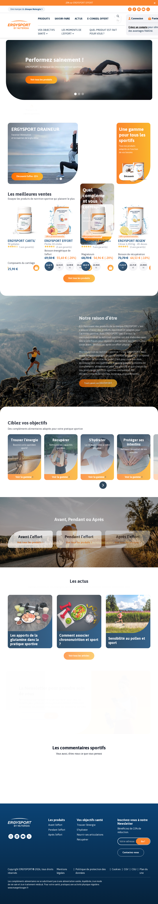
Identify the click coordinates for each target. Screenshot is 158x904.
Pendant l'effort (56, 829)
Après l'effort (55, 834)
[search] (118, 20)
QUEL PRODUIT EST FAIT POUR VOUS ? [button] (103, 32)
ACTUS (78, 18)
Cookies (116, 869)
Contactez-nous (130, 852)
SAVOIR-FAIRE (62, 18)
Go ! (143, 841)
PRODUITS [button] (44, 18)
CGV (126, 869)
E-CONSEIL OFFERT (98, 18)
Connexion (135, 18)
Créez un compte (137, 27)
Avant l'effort (55, 824)
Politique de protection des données (91, 871)
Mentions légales (62, 871)
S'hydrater (82, 829)
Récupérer (82, 839)
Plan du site (144, 871)
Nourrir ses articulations (90, 834)
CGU (134, 869)
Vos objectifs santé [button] (46, 32)
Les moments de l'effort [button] (71, 32)
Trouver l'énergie (86, 824)
